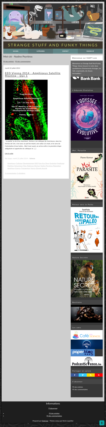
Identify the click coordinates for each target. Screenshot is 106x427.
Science (32, 158)
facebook (74, 375)
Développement (28, 163)
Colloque (19, 163)
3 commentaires (11, 173)
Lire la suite (9, 153)
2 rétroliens (21, 173)
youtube (98, 375)
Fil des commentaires (23, 61)
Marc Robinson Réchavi (31, 166)
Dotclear (45, 421)
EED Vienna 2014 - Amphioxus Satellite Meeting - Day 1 (33, 74)
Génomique (18, 166)
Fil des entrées (8, 61)
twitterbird (82, 375)
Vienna (33, 168)
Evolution (53, 163)
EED (36, 163)
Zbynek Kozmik (41, 168)
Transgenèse (25, 168)
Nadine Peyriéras (46, 166)
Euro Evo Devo (44, 163)
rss (90, 375)
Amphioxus (11, 163)
